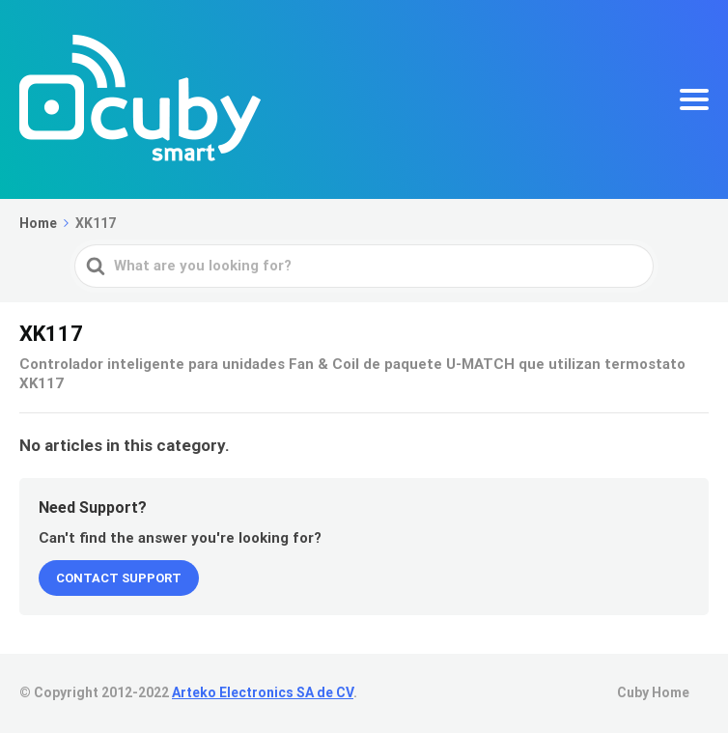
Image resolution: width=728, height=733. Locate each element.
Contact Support (119, 578)
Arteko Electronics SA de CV (262, 692)
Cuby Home (653, 692)
